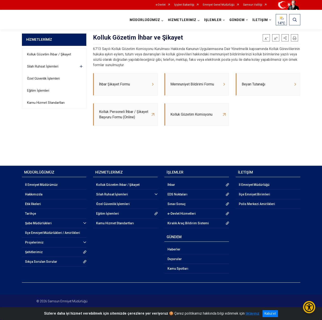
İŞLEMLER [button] (213, 20)
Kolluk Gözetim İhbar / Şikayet (49, 54)
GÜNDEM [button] (237, 20)
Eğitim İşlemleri (38, 91)
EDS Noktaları (177, 194)
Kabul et (270, 313)
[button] (285, 37)
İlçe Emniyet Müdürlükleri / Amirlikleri (52, 233)
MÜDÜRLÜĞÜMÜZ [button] (145, 20)
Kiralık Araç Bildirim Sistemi (188, 223)
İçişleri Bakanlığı (184, 4)
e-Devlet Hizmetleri (181, 213)
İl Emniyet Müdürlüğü (254, 184)
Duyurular (174, 259)
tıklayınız (252, 313)
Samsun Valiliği (252, 4)
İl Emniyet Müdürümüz (41, 184)
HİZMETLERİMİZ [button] (182, 20)
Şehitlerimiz (34, 252)
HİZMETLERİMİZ (39, 40)
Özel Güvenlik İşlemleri (43, 78)
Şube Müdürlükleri (38, 223)
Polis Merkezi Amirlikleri (257, 204)
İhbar (171, 184)
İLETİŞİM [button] (260, 20)
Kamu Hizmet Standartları (46, 103)
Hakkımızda (33, 194)
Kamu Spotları (177, 268)
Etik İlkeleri (33, 204)
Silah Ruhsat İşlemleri (42, 66)
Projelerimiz (34, 242)
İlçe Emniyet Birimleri (254, 194)
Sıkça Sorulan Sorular (41, 261)
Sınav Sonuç (176, 204)
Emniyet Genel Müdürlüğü (219, 4)
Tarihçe (30, 213)
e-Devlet (161, 4)
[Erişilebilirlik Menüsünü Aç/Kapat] (309, 307)
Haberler (173, 249)
